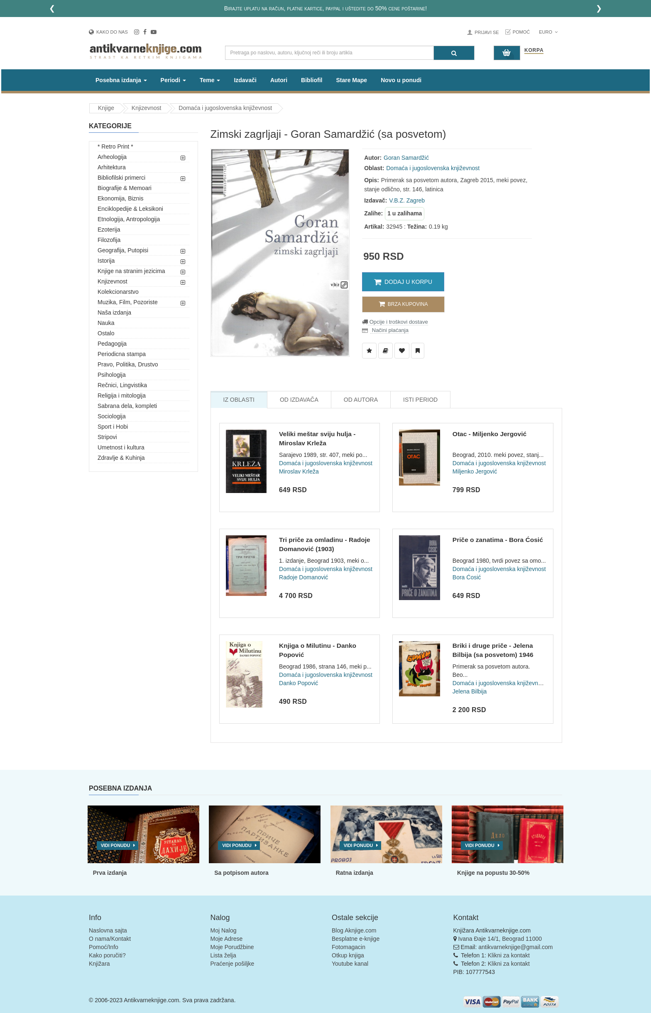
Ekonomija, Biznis (121, 198)
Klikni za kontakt (509, 955)
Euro (548, 31)
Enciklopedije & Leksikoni (130, 208)
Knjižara (99, 963)
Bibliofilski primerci (121, 177)
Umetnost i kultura (121, 447)
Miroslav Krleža (299, 471)
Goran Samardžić (406, 157)
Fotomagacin (348, 947)
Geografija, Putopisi (123, 250)
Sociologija (112, 416)
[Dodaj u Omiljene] (401, 351)
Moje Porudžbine (232, 947)
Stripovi (107, 437)
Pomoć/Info (103, 947)
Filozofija (109, 240)
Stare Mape (351, 80)
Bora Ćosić (467, 577)
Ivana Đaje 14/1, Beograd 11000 (500, 938)
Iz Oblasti (239, 399)
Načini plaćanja (389, 330)
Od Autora (361, 399)
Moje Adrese (226, 938)
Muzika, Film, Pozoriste (128, 302)
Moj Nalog (223, 930)
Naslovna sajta (108, 930)
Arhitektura (112, 167)
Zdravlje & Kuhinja (121, 457)
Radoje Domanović (303, 577)
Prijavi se (487, 32)
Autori (278, 80)
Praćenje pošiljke (232, 963)
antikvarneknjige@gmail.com (515, 947)
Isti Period (420, 399)
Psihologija (112, 374)
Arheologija (112, 157)
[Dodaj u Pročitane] (417, 351)
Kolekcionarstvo (118, 291)
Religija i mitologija (122, 395)
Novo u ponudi (401, 80)
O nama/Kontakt (110, 938)
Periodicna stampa (122, 354)
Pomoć (521, 31)
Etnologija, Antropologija (129, 219)
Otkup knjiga (348, 955)
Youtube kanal (350, 963)
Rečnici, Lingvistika (122, 385)
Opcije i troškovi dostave (398, 322)
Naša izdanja (114, 312)
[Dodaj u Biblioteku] (385, 351)
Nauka (106, 323)
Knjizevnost (147, 108)
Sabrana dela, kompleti (127, 406)
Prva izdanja (110, 872)
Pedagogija (112, 343)
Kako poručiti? (107, 955)
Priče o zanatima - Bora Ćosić (498, 539)
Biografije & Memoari (125, 188)
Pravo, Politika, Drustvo (128, 364)
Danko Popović (298, 683)
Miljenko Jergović (475, 471)
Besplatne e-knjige (355, 938)
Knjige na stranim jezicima (131, 271)
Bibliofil (311, 80)
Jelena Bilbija (470, 691)
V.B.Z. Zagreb (407, 200)
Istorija (106, 260)
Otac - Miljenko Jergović (489, 433)
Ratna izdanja (354, 872)
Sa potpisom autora (241, 872)
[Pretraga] (454, 53)
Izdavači (245, 80)
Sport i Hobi (113, 426)
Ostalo (106, 333)
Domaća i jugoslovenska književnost (225, 108)
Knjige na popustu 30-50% (493, 872)
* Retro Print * (115, 146)
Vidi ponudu (115, 845)
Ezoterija (109, 229)
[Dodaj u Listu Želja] (369, 351)
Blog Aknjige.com (354, 930)
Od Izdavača (299, 399)
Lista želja (223, 955)
